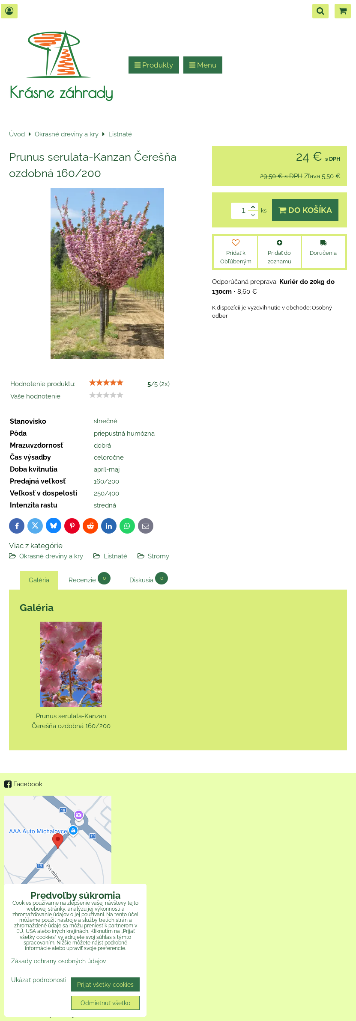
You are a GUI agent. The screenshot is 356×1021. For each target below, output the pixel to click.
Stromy (158, 556)
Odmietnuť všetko (105, 1002)
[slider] (106, 382)
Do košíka (305, 210)
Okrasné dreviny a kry (51, 556)
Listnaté (115, 556)
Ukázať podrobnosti (38, 980)
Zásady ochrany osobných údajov (58, 961)
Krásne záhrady (61, 92)
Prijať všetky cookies (105, 984)
